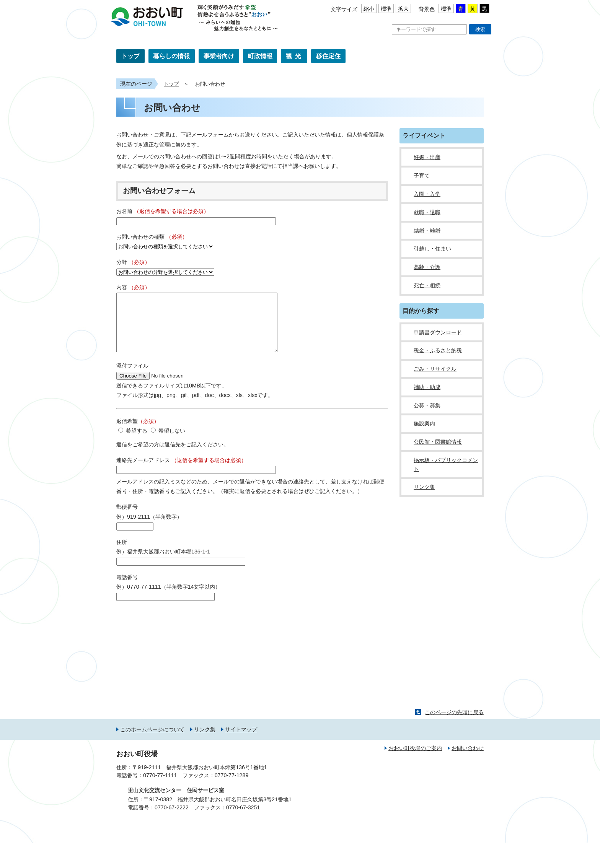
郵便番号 (127, 518)
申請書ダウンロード (438, 332)
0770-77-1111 (160, 787)
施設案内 (424, 423)
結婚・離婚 (427, 231)
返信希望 (137, 433)
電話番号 (127, 589)
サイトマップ (241, 741)
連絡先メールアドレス (181, 472)
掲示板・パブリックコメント (446, 464)
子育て (422, 176)
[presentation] (174, 632)
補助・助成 (427, 387)
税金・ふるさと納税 (438, 350)
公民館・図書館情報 (438, 442)
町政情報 (260, 56)
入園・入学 (427, 194)
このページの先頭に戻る (454, 724)
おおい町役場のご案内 (415, 760)
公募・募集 (427, 405)
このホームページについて (152, 741)
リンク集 (424, 487)
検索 (480, 29)
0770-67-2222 (172, 819)
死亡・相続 (427, 285)
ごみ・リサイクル (435, 369)
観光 (295, 56)
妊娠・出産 (427, 157)
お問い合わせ (468, 760)
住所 (121, 553)
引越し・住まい (432, 249)
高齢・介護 (427, 267)
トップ (130, 56)
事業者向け (219, 56)
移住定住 (328, 56)
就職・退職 (427, 212)
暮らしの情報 (171, 56)
